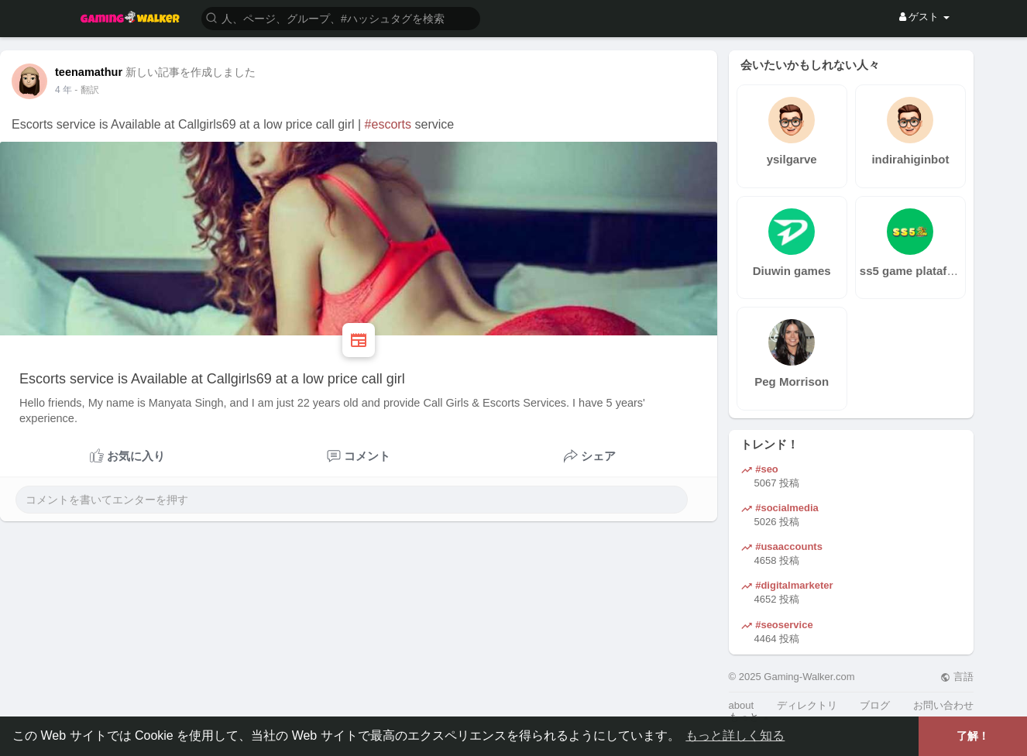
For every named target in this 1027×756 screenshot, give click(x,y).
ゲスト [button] (924, 16)
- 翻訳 (86, 89)
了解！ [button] (973, 736)
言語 (957, 677)
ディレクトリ (807, 705)
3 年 (63, 89)
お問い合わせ (943, 705)
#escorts (388, 124)
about (741, 705)
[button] (341, 17)
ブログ (875, 705)
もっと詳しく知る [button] (735, 735)
